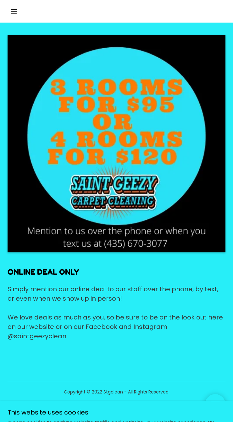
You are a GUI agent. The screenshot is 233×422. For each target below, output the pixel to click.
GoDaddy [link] (130, 406)
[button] (18, 11)
